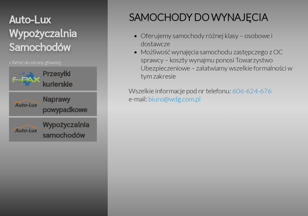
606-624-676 (252, 91)
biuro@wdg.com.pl (174, 99)
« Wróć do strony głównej (35, 62)
